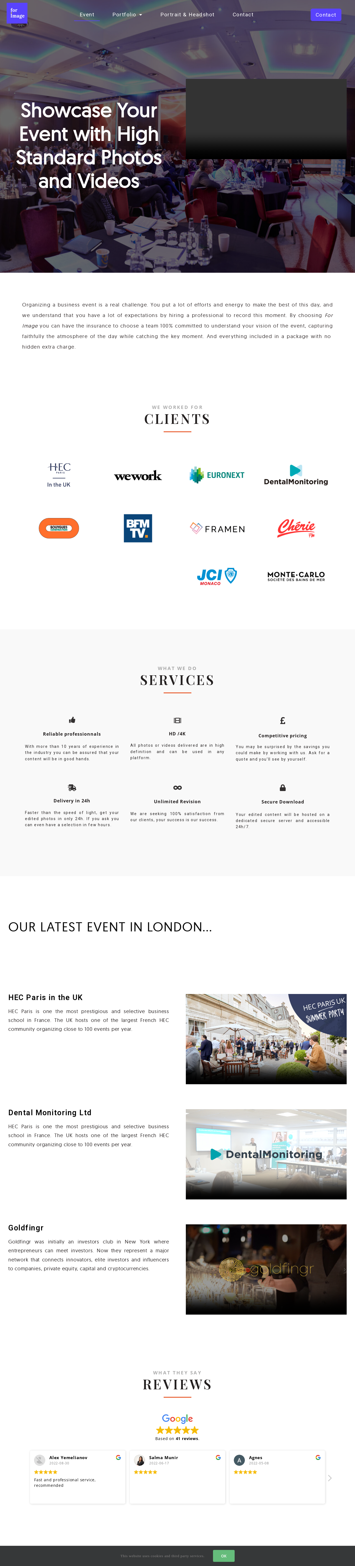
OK (224, 1556)
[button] (326, 15)
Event (87, 14)
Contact (243, 14)
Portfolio (127, 15)
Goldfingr (26, 1228)
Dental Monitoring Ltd (50, 1112)
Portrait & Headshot (187, 14)
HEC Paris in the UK (45, 997)
